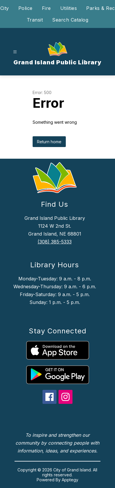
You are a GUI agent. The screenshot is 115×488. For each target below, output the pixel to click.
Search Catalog (70, 20)
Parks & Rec (100, 8)
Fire (46, 8)
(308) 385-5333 (55, 242)
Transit (35, 20)
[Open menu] (15, 52)
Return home (49, 141)
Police (25, 8)
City (4, 8)
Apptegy (70, 479)
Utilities (68, 8)
